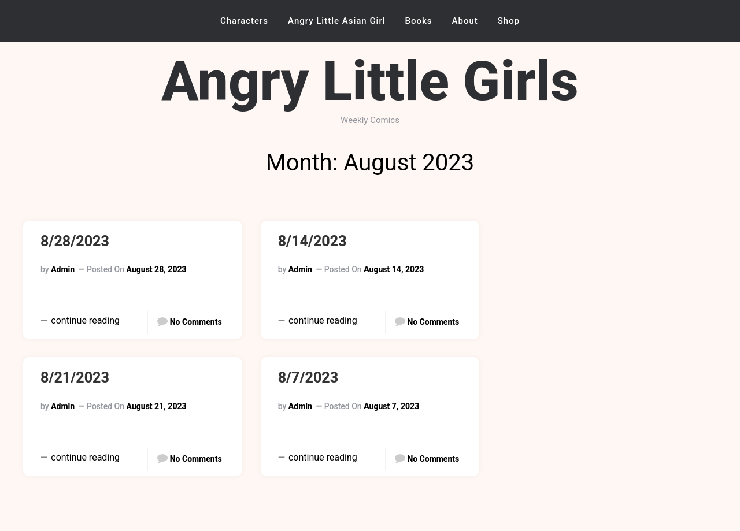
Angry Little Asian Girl (337, 21)
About (465, 21)
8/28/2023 (74, 241)
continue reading (84, 320)
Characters (244, 21)
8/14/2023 (312, 241)
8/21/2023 (74, 377)
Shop (509, 21)
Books (418, 21)
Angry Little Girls (370, 81)
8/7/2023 (308, 377)
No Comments (196, 321)
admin (63, 269)
